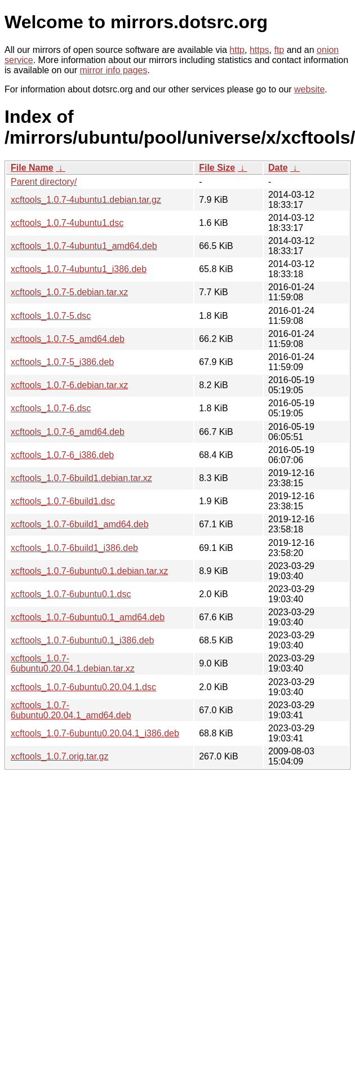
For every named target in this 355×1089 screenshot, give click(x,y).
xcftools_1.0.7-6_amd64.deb (68, 432)
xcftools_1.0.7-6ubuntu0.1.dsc (71, 594)
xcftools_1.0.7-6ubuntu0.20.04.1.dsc (83, 687)
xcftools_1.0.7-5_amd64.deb (68, 339)
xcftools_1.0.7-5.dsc (51, 316)
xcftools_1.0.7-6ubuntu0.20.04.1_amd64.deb (71, 710)
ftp (279, 50)
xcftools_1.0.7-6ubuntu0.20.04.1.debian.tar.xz (73, 663)
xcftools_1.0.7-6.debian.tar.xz (69, 385)
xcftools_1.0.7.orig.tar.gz (59, 756)
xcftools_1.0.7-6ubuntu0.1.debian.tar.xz (89, 571)
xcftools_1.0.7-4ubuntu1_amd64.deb (84, 246)
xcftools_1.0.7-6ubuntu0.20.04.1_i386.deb (95, 733)
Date (278, 167)
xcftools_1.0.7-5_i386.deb (62, 362)
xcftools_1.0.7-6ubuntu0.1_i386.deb (82, 640)
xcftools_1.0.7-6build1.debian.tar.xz (81, 478)
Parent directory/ (44, 181)
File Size (217, 167)
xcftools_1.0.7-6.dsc (51, 408)
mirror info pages (113, 70)
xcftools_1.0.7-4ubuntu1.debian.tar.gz (86, 200)
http (237, 50)
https (259, 50)
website (309, 89)
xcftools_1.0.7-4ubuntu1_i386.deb (79, 269)
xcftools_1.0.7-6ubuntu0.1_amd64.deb (88, 617)
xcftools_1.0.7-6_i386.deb (62, 455)
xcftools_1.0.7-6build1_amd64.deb (80, 524)
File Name (32, 167)
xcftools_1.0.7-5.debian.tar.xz (69, 292)
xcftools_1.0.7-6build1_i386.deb (74, 548)
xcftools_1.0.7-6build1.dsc (63, 501)
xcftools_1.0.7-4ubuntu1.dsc (67, 223)
